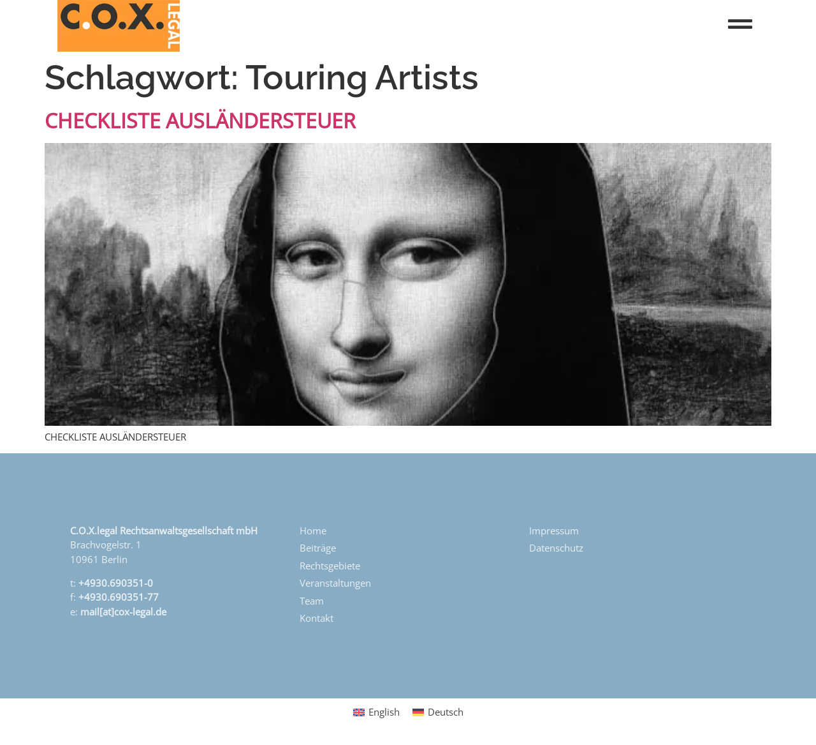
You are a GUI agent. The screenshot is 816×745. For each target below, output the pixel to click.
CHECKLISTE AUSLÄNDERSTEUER (200, 120)
